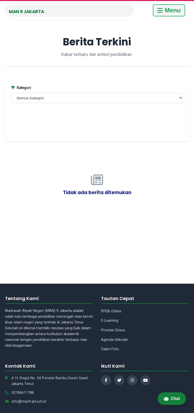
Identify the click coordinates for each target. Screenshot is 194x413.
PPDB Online (111, 311)
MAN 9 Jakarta (26, 12)
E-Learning (109, 320)
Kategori (21, 88)
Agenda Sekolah (114, 340)
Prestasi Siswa (113, 330)
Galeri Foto (110, 349)
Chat (172, 398)
